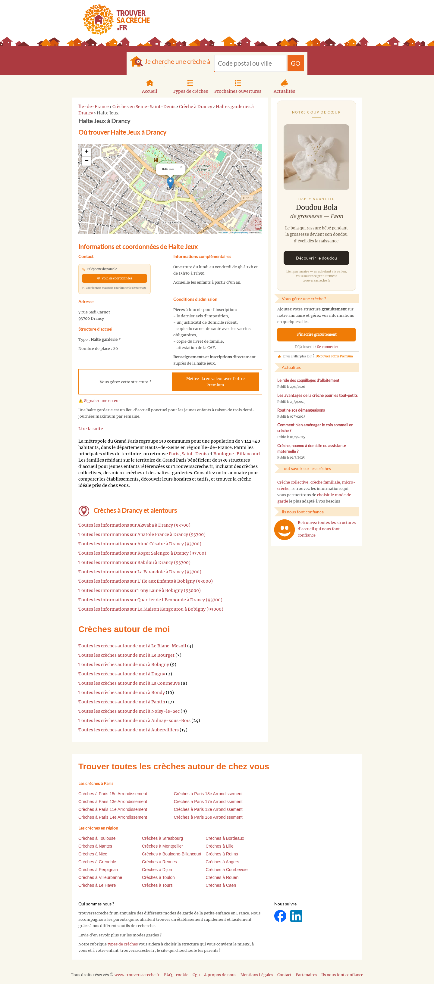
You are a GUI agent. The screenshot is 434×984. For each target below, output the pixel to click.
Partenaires (306, 975)
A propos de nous (220, 975)
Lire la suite (90, 428)
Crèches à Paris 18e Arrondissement (208, 793)
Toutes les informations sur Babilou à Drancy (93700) (134, 562)
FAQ (168, 975)
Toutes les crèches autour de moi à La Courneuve (129, 683)
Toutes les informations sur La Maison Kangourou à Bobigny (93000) (150, 609)
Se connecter (327, 347)
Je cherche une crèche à (177, 61)
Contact (284, 975)
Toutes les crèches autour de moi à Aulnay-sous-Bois (134, 720)
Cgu (196, 975)
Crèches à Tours (157, 885)
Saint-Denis (194, 453)
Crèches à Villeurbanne (100, 877)
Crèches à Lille (220, 846)
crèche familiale (325, 482)
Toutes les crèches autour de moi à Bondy (121, 692)
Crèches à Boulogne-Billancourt (171, 854)
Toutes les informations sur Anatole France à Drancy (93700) (142, 534)
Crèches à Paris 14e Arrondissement (112, 817)
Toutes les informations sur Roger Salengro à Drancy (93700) (142, 553)
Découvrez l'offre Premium (334, 356)
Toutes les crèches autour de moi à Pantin (121, 702)
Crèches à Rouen (222, 877)
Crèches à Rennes (159, 861)
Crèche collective (292, 482)
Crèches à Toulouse (96, 838)
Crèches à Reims (222, 854)
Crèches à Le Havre (97, 885)
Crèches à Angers (222, 861)
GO (295, 63)
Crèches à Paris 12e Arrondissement (208, 809)
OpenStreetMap (240, 232)
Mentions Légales (257, 975)
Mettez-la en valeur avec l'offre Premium (215, 381)
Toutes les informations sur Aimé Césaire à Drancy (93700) (139, 543)
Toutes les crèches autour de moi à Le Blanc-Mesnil (132, 646)
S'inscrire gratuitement (317, 334)
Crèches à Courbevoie (226, 869)
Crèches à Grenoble (97, 861)
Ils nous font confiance (342, 975)
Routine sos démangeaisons (301, 410)
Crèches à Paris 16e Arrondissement (208, 817)
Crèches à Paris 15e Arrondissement (112, 793)
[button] (170, 183)
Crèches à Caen (221, 885)
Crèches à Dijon (157, 869)
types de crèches (123, 944)
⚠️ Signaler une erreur (99, 400)
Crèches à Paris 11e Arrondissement (112, 809)
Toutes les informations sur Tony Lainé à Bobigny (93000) (139, 590)
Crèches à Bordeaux (225, 838)
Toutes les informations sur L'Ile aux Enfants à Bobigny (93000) (145, 581)
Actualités (284, 86)
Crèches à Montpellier (162, 846)
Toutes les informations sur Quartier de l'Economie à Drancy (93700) (150, 600)
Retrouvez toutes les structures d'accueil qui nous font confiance (327, 528)
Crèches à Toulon (158, 877)
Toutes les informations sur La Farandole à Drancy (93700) (139, 572)
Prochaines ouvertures (237, 86)
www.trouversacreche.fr (137, 975)
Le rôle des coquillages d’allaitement (308, 380)
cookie (182, 975)
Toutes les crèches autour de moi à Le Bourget (126, 655)
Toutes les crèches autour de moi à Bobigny (123, 664)
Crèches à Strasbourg (162, 838)
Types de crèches (190, 86)
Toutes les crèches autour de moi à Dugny (121, 674)
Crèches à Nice (92, 854)
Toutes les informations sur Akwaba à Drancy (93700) (134, 525)
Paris (174, 453)
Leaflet (223, 232)
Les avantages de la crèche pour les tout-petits (317, 395)
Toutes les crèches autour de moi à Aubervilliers (128, 730)
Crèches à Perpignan (98, 869)
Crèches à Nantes (95, 846)
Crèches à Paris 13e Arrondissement (112, 801)
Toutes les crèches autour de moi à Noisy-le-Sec (129, 711)
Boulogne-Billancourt (236, 453)
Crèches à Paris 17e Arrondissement (208, 801)
